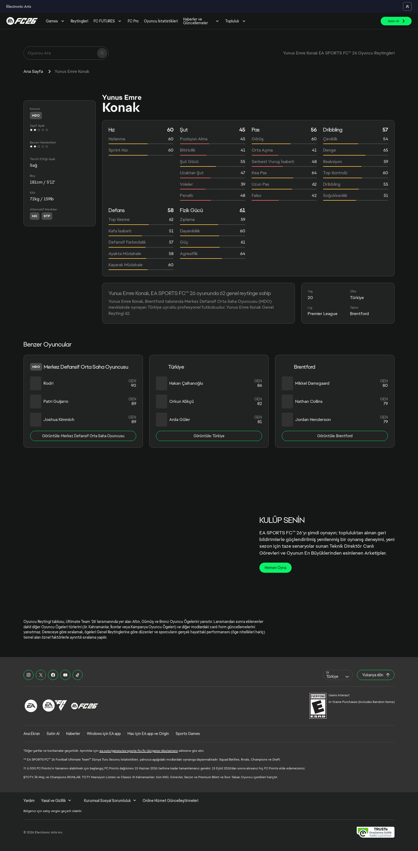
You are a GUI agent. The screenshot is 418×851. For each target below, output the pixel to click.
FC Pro (133, 21)
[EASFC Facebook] (53, 675)
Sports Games (188, 733)
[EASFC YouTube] (65, 675)
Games (55, 21)
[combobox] (338, 675)
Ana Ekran (31, 733)
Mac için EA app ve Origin (148, 733)
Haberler (73, 733)
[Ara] (102, 53)
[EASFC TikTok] (78, 675)
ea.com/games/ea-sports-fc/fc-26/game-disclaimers (138, 751)
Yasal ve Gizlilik (56, 800)
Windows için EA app (104, 733)
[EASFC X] (41, 675)
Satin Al (53, 733)
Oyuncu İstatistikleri (161, 21)
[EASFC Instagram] (28, 675)
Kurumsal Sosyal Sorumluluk (110, 800)
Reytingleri (79, 21)
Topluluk (236, 21)
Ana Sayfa (33, 71)
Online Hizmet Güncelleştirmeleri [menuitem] (170, 800)
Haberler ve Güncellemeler (201, 21)
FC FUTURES (108, 21)
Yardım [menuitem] (29, 800)
